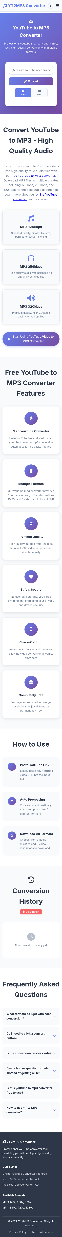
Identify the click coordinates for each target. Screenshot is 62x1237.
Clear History (31, 912)
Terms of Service (42, 1232)
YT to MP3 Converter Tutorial (20, 1179)
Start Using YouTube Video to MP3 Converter (31, 339)
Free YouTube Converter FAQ (20, 1184)
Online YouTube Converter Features (24, 1173)
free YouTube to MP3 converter (33, 175)
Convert (31, 81)
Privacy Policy (17, 1232)
